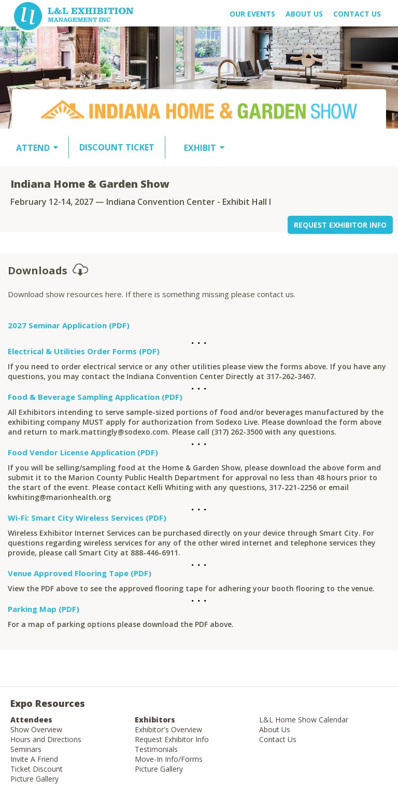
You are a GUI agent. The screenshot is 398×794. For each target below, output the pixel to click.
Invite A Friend (34, 759)
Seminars (25, 749)
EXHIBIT (200, 148)
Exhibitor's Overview (168, 729)
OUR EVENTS (252, 14)
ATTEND (33, 148)
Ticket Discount (36, 769)
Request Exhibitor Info (172, 739)
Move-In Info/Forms (169, 759)
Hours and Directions (45, 739)
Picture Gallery (34, 779)
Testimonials (156, 749)
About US (304, 14)
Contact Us (357, 14)
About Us (274, 729)
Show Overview (36, 729)
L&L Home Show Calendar (303, 720)
